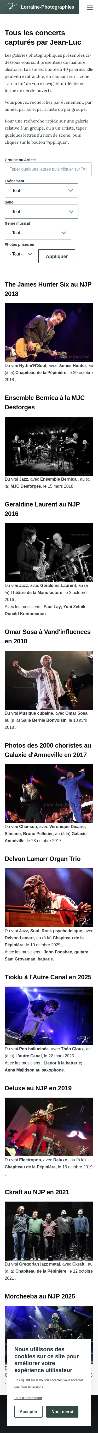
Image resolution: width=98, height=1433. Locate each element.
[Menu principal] (90, 7)
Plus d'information (28, 1398)
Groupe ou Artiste (20, 160)
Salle (9, 202)
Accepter (28, 1411)
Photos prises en (19, 244)
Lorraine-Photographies (47, 7)
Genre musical (17, 223)
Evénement (14, 181)
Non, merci (62, 1411)
